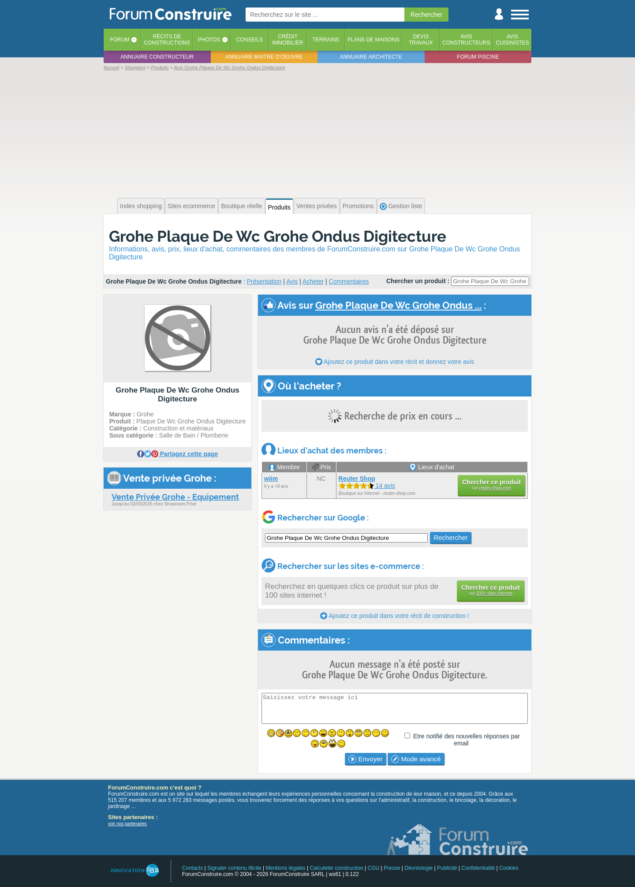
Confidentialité (478, 868)
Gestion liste (401, 206)
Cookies (508, 868)
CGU (374, 868)
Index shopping (141, 206)
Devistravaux (421, 40)
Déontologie (418, 868)
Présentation (264, 281)
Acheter (313, 281)
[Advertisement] (317, 133)
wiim (271, 478)
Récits (167, 40)
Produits (279, 207)
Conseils (249, 40)
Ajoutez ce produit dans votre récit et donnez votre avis (394, 361)
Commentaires (349, 281)
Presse (392, 868)
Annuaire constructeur (157, 57)
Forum (119, 40)
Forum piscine (478, 57)
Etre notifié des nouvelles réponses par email (466, 740)
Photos (209, 40)
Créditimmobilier (287, 40)
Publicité (447, 868)
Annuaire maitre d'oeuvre (264, 57)
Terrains (325, 40)
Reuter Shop (357, 478)
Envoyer (365, 759)
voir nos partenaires (127, 823)
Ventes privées (316, 206)
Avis (292, 281)
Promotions (358, 206)
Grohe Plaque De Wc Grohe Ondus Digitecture (277, 236)
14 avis (367, 485)
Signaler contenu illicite (234, 868)
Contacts (192, 868)
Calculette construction (336, 868)
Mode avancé (416, 759)
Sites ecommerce (191, 206)
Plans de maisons (373, 40)
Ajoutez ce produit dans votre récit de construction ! (394, 615)
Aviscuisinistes (512, 40)
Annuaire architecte (371, 57)
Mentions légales (286, 868)
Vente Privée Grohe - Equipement (175, 497)
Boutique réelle (241, 206)
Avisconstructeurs (466, 40)
